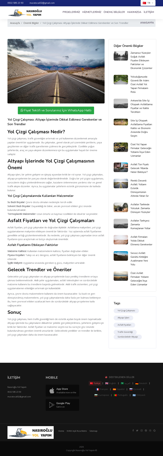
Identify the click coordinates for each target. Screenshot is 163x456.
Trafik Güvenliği (125, 331)
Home (61, 430)
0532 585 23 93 (15, 2)
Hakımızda (134, 12)
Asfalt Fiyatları (124, 324)
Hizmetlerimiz (91, 12)
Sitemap (93, 430)
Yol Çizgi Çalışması (126, 310)
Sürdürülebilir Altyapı (128, 336)
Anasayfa (15, 22)
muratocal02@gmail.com (42, 2)
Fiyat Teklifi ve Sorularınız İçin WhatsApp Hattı (56, 110)
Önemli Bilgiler (114, 12)
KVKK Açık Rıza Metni (77, 430)
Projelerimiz (71, 12)
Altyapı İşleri (123, 317)
